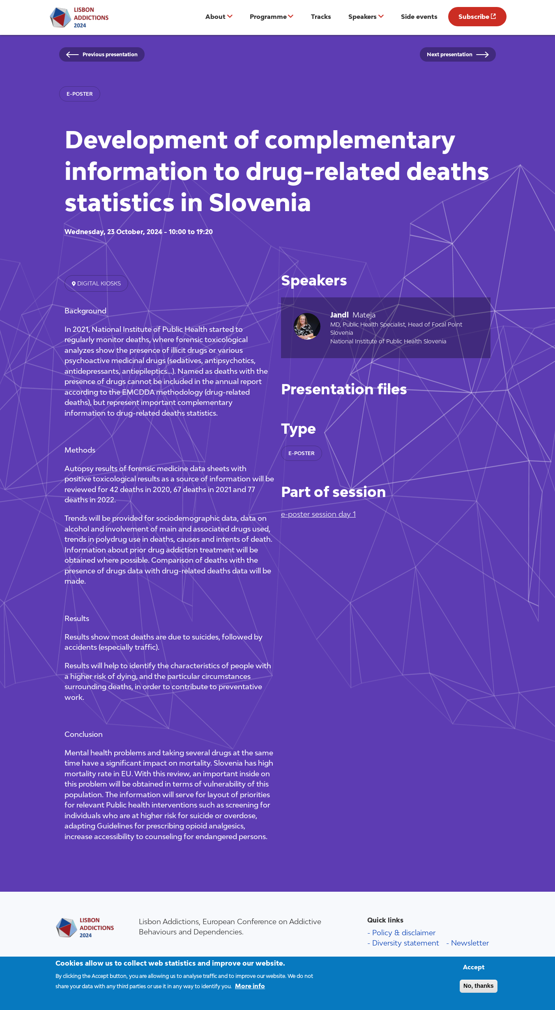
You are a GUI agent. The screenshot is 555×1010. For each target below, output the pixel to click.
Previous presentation (110, 54)
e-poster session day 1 (318, 514)
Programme (268, 16)
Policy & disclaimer (403, 932)
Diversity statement (405, 943)
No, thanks (478, 990)
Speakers (362, 16)
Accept (474, 971)
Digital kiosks (98, 283)
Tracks (321, 16)
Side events (419, 16)
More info (250, 990)
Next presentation (449, 54)
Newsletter (470, 943)
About (215, 16)
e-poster (80, 94)
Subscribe (473, 16)
